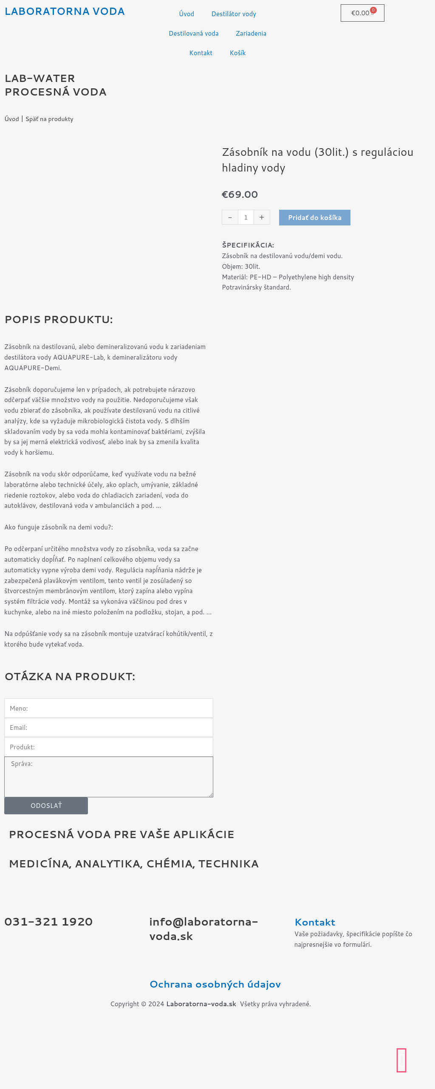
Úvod (186, 13)
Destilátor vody (233, 13)
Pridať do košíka (315, 217)
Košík (237, 52)
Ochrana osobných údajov (203, 1040)
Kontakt (200, 52)
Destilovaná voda (194, 33)
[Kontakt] (305, 950)
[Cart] (362, 13)
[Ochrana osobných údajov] (159, 1012)
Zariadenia (251, 33)
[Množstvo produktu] (246, 217)
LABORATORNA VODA (67, 10)
